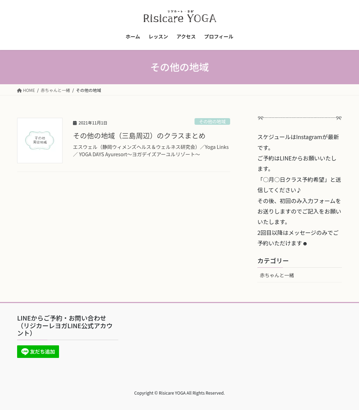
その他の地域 (212, 121)
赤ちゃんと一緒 (277, 275)
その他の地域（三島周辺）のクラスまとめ (139, 135)
